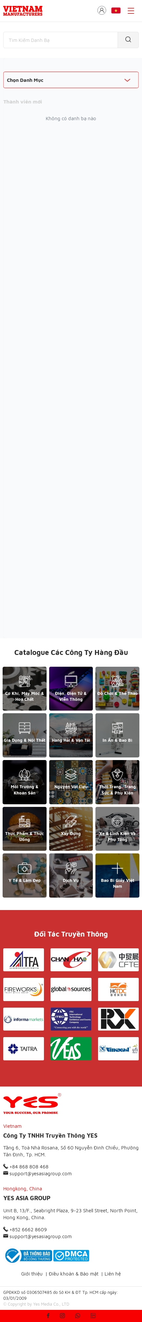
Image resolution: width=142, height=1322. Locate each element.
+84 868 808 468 (26, 1166)
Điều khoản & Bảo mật (73, 1273)
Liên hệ (113, 1273)
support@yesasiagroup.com (37, 1173)
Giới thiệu (32, 1273)
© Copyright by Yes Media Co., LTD (36, 1304)
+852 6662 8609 (25, 1229)
